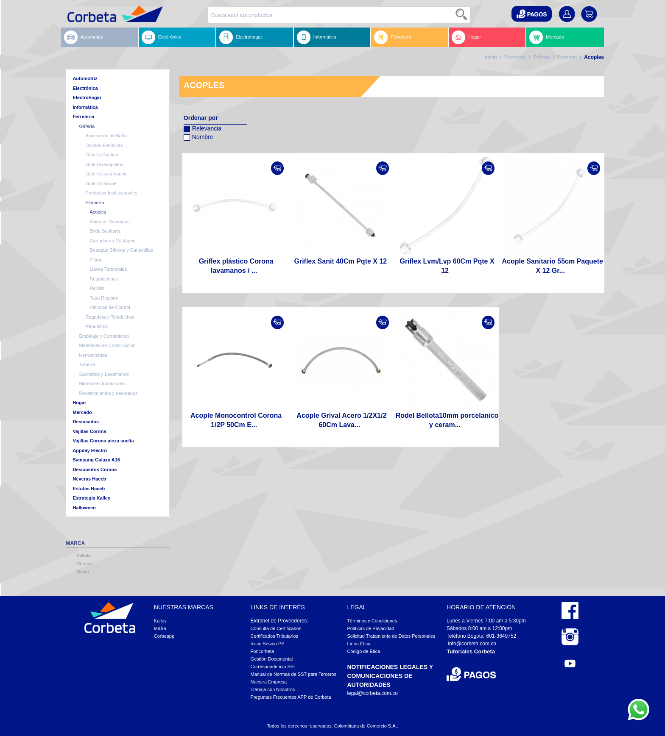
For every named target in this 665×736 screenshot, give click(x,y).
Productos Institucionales (111, 192)
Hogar (466, 37)
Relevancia (202, 127)
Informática (316, 37)
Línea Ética (358, 643)
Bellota (83, 555)
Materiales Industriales (102, 383)
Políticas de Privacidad (370, 628)
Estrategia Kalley (91, 497)
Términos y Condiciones (372, 620)
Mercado (546, 37)
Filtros (95, 259)
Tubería (87, 364)
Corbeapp (164, 636)
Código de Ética (363, 651)
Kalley (160, 620)
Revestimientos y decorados (108, 393)
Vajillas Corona (89, 431)
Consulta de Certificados (276, 628)
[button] (531, 14)
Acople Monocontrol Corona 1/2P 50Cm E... (236, 420)
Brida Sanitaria (104, 230)
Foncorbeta (262, 651)
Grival (82, 571)
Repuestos (96, 326)
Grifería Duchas (101, 154)
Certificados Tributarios (275, 636)
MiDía (160, 628)
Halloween (84, 507)
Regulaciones (103, 278)
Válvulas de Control (109, 307)
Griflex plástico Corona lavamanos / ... (236, 266)
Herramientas (93, 355)
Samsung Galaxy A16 (96, 459)
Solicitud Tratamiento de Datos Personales (391, 636)
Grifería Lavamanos (105, 173)
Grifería (541, 56)
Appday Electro (90, 450)
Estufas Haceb (89, 488)
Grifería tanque (100, 183)
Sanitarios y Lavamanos (104, 374)
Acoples (97, 211)
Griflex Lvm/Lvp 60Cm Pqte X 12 (447, 266)
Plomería (567, 56)
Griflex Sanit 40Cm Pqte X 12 (340, 261)
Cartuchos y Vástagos (112, 240)
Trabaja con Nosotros (273, 689)
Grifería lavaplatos (104, 164)
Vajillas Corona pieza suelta (103, 440)
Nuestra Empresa (269, 681)
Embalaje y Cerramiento (104, 336)
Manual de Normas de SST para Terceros (294, 674)
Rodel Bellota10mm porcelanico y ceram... (447, 420)
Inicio (491, 56)
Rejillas (96, 288)
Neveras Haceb (89, 478)
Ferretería (392, 37)
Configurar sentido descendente (190, 148)
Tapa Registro (103, 297)
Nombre (198, 136)
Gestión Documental (272, 658)
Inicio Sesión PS (268, 643)
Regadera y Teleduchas (109, 316)
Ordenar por (201, 117)
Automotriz (83, 37)
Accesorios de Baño (106, 135)
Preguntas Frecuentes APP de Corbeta (291, 697)
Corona (84, 563)
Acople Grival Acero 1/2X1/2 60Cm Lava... (341, 420)
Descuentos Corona (95, 469)
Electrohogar (240, 37)
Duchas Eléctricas (104, 145)
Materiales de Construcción (107, 345)
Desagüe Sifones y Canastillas (121, 250)
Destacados (86, 421)
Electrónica (161, 37)
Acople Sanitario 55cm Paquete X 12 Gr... (552, 266)
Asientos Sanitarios (109, 221)
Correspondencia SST (273, 666)
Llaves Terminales (108, 269)
